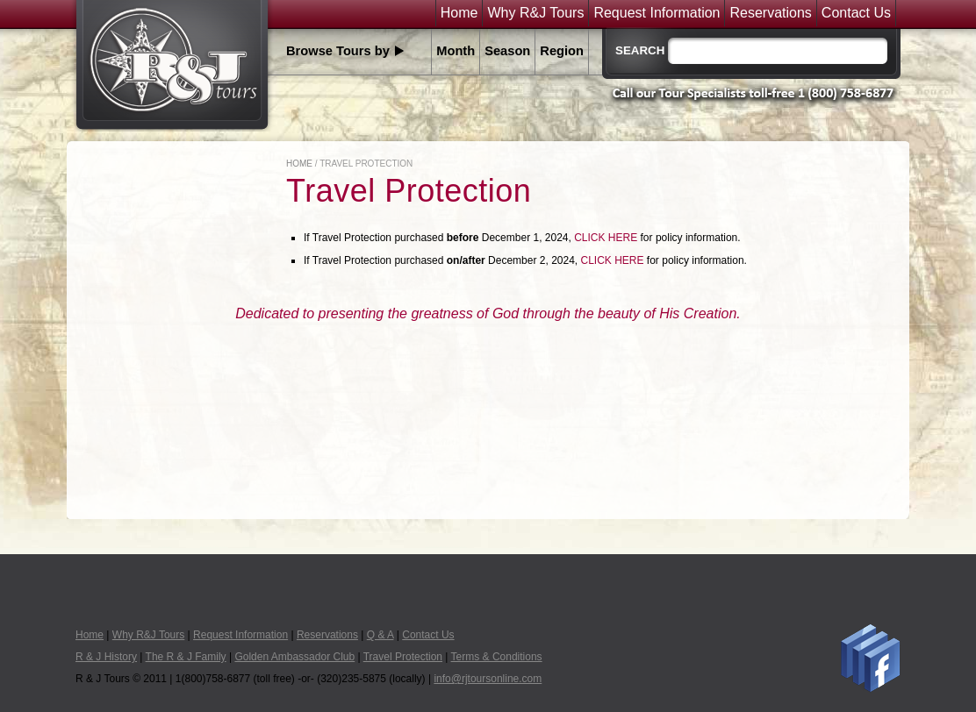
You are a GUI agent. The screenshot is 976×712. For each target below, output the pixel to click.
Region (562, 51)
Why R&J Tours (535, 13)
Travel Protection (402, 657)
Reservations (770, 13)
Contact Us (856, 13)
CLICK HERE (605, 237)
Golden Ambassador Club (294, 657)
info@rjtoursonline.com (488, 679)
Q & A (380, 635)
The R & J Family (186, 657)
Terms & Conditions (496, 657)
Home (459, 13)
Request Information (656, 13)
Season (507, 51)
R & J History (106, 657)
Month (455, 51)
